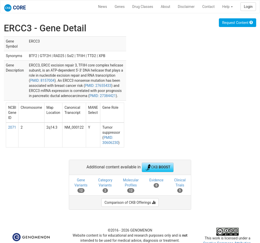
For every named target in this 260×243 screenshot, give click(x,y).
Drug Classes (142, 7)
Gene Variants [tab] (81, 185)
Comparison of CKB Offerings (130, 202)
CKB (157, 167)
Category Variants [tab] (105, 185)
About (165, 7)
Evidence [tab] (156, 183)
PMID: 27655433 (98, 86)
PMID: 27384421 (102, 96)
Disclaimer (186, 7)
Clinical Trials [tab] (180, 185)
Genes (120, 7)
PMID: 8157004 (42, 80)
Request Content (237, 23)
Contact (208, 7)
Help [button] (227, 7)
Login (248, 7)
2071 (12, 127)
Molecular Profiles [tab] (131, 185)
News (102, 7)
